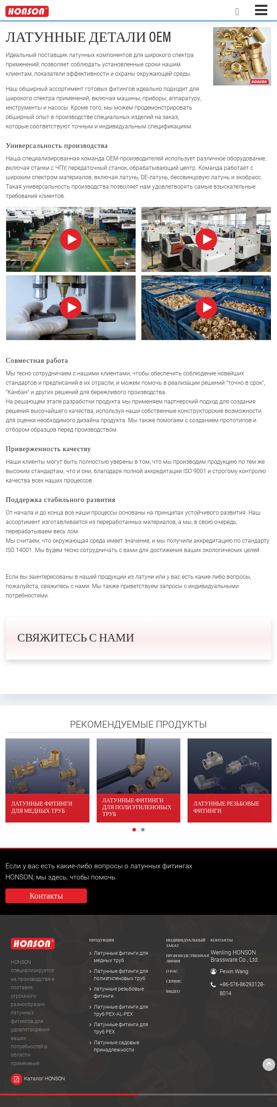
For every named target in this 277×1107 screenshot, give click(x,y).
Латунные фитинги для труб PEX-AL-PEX (121, 1010)
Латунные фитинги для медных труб (121, 956)
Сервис (174, 982)
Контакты (222, 941)
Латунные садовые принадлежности (116, 1046)
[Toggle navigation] (261, 10)
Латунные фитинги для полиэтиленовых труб (121, 975)
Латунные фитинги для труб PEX (121, 1028)
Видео (173, 992)
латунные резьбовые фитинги (119, 992)
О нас (172, 972)
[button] (134, 829)
